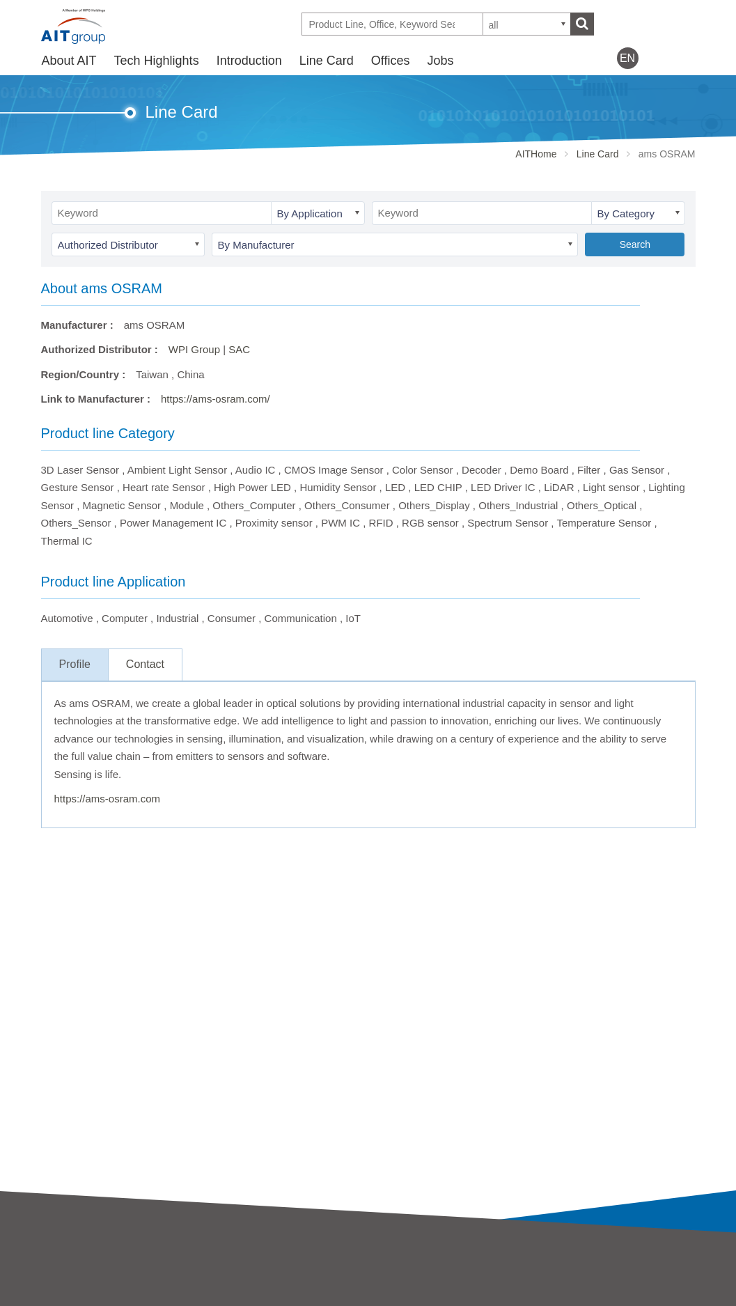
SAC (239, 349)
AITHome (535, 154)
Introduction (249, 61)
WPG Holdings (568, 1299)
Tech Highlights (156, 61)
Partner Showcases (413, 1297)
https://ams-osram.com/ (215, 399)
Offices (390, 61)
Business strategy (82, 1297)
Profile (75, 664)
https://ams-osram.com (107, 798)
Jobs (440, 61)
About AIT (69, 61)
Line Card (326, 61)
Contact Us (559, 1276)
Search (635, 244)
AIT (213, 1278)
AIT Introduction (78, 1278)
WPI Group (194, 349)
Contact (145, 664)
